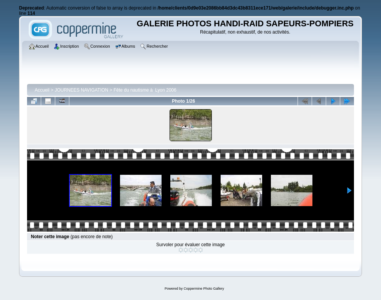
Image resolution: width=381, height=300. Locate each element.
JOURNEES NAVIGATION (81, 90)
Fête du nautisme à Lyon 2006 (145, 90)
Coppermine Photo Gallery (204, 288)
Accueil (42, 90)
